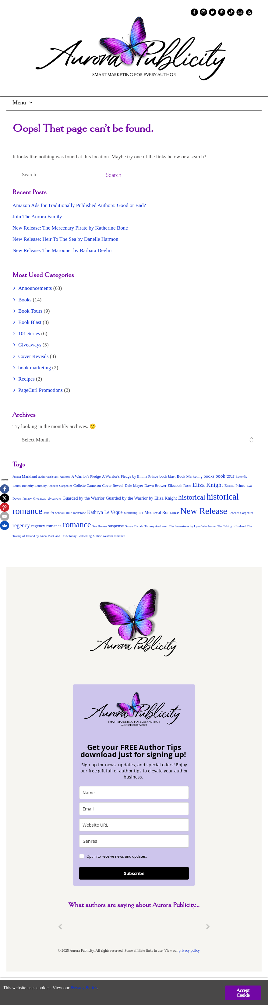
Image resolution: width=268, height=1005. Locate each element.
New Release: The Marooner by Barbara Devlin (61, 250)
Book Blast (29, 322)
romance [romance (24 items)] (77, 524)
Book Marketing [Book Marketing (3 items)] (190, 476)
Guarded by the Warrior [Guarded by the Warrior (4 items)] (83, 498)
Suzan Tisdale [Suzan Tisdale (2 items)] (134, 526)
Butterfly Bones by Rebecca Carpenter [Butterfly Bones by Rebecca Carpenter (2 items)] (47, 485)
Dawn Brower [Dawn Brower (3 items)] (155, 485)
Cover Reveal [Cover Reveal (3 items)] (112, 485)
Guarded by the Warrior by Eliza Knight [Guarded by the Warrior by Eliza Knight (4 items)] (141, 498)
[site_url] (134, 824)
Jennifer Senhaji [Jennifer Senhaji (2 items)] (54, 513)
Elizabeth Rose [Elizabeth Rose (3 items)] (179, 485)
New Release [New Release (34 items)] (203, 511)
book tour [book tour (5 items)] (225, 476)
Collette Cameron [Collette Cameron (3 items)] (87, 485)
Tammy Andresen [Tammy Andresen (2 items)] (156, 526)
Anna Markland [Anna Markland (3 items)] (24, 476)
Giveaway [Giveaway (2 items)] (39, 498)
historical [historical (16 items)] (191, 497)
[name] (134, 792)
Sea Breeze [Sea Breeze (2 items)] (99, 526)
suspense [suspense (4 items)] (116, 525)
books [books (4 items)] (209, 476)
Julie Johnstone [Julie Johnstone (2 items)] (76, 513)
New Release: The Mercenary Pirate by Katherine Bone (70, 228)
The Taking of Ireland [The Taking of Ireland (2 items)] (231, 526)
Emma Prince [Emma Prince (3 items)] (234, 485)
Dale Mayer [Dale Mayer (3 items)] (134, 485)
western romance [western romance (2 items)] (114, 536)
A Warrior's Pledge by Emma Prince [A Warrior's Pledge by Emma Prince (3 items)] (130, 476)
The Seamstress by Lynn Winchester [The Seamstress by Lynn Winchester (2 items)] (192, 526)
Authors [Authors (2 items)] (65, 476)
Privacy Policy (94, 988)
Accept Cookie (242, 993)
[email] (134, 808)
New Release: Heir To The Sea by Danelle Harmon (65, 239)
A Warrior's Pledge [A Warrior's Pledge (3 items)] (86, 476)
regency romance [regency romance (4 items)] (46, 525)
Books (24, 300)
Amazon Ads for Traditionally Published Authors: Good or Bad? (79, 205)
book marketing (34, 368)
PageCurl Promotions (40, 390)
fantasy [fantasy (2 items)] (27, 498)
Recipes (26, 379)
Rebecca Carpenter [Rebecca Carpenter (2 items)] (240, 513)
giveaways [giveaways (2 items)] (54, 498)
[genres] (134, 841)
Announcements (35, 288)
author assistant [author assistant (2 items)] (48, 476)
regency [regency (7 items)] (21, 525)
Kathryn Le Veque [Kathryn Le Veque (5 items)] (105, 512)
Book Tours (30, 311)
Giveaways (29, 345)
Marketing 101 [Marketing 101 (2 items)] (133, 513)
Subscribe (134, 873)
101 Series (29, 333)
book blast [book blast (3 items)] (167, 476)
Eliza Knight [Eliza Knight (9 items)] (207, 484)
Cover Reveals (33, 356)
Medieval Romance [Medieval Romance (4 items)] (161, 512)
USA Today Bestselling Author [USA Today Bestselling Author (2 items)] (82, 536)
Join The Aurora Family (37, 217)
